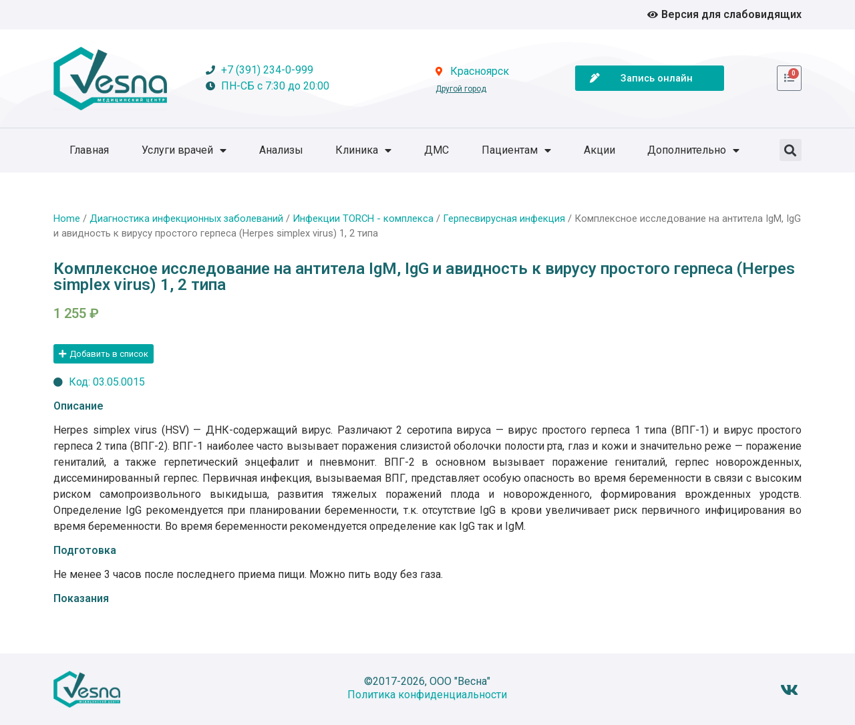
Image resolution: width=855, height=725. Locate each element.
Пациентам (516, 150)
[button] (791, 150)
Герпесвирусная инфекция (504, 218)
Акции (599, 150)
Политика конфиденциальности (427, 694)
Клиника (363, 150)
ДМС (436, 150)
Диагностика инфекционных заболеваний (186, 218)
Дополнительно (693, 150)
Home (66, 218)
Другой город (461, 89)
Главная (89, 150)
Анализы (281, 150)
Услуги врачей (184, 150)
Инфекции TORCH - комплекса (363, 218)
